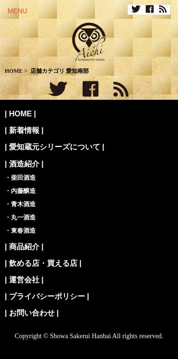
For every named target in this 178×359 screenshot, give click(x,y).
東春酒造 (23, 230)
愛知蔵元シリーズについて (54, 147)
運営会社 (24, 280)
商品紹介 (24, 247)
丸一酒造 (23, 217)
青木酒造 (23, 204)
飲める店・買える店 (43, 263)
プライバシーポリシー (47, 296)
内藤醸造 (23, 190)
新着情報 (24, 130)
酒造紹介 (24, 164)
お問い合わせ (32, 313)
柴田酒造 (23, 177)
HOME (20, 114)
